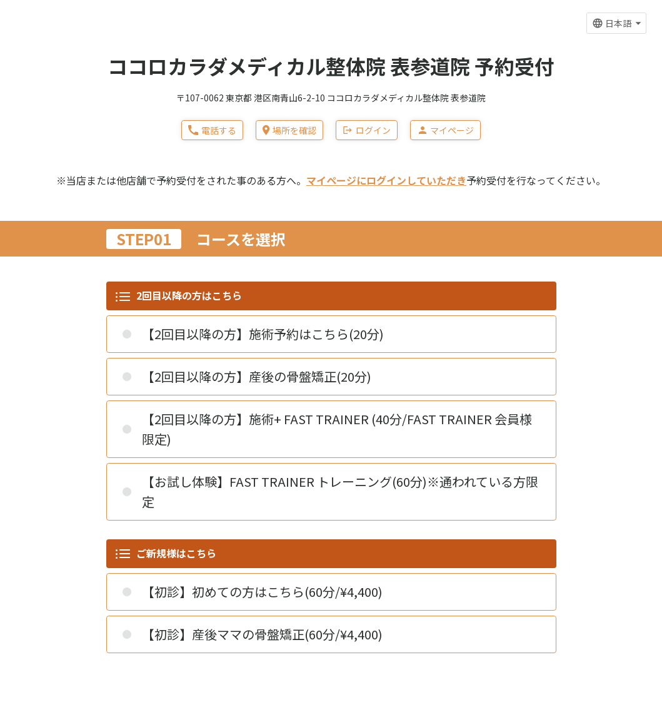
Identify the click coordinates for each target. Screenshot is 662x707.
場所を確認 (289, 130)
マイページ (445, 130)
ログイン (367, 130)
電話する (212, 130)
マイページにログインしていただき (386, 180)
